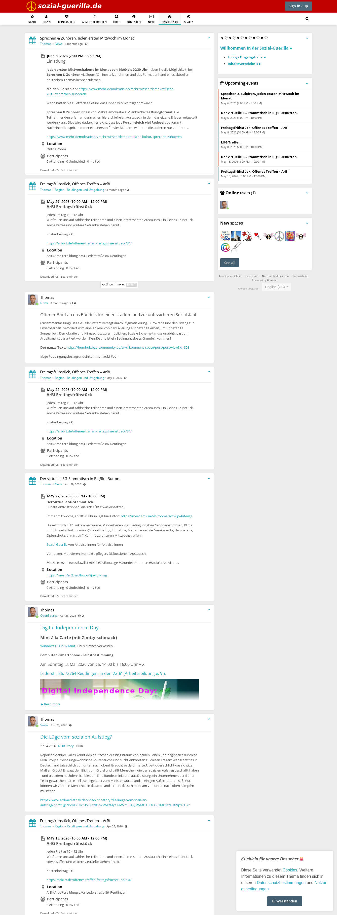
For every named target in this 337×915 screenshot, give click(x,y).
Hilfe (116, 19)
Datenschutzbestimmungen (281, 883)
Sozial (47, 19)
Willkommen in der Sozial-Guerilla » (256, 48)
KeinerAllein (67, 19)
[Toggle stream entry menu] (208, 38)
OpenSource (49, 615)
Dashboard (170, 19)
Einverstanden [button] (284, 901)
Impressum (251, 276)
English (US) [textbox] (275, 287)
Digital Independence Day (69, 627)
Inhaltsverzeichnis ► (245, 63)
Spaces (189, 19)
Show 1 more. (119, 284)
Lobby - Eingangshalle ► (247, 57)
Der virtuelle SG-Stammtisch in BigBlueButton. (80, 478)
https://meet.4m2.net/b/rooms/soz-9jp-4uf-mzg (156, 516)
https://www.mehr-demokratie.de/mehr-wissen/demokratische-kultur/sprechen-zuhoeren (114, 136)
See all (229, 262)
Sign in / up (298, 6)
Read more (50, 704)
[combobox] (276, 286)
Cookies (290, 870)
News (151, 19)
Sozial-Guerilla (57, 544)
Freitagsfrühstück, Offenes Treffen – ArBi (75, 183)
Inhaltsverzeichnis (230, 276)
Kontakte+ (134, 19)
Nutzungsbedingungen (275, 276)
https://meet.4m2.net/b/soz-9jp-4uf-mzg (77, 575)
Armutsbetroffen (94, 19)
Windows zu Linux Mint (57, 646)
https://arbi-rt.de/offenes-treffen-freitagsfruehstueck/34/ (89, 243)
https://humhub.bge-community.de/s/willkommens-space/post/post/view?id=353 (128, 347)
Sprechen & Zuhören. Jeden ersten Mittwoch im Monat (87, 38)
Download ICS (49, 170)
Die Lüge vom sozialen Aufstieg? (76, 737)
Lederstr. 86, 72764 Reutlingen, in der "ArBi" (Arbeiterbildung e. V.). (103, 673)
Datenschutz (300, 276)
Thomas (45, 44)
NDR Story (66, 746)
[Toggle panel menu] (307, 38)
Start (32, 19)
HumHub (272, 280)
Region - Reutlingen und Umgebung (79, 190)
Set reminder (69, 170)
